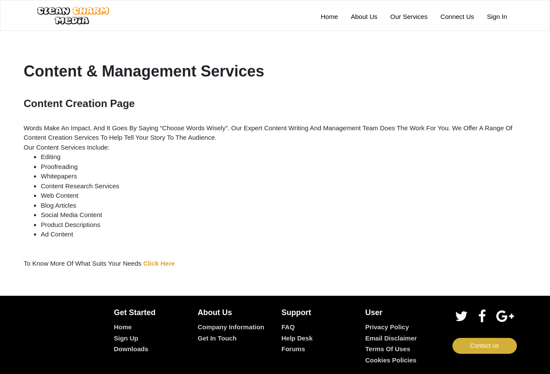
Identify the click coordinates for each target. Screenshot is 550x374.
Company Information (231, 327)
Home (329, 16)
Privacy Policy (387, 327)
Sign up (126, 338)
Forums (293, 349)
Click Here (158, 263)
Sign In (497, 16)
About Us (364, 16)
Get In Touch (217, 338)
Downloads (131, 349)
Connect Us (457, 16)
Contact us (484, 345)
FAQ (288, 327)
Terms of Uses (387, 349)
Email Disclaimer (391, 338)
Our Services (409, 16)
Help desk (297, 338)
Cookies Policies (390, 360)
